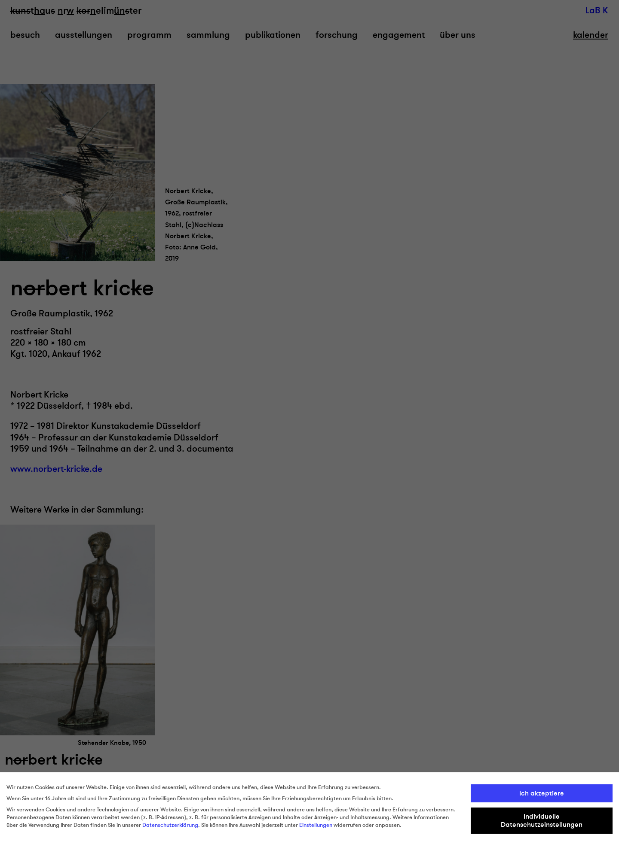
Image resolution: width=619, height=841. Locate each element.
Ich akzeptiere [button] (541, 793)
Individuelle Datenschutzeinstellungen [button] (541, 820)
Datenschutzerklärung (170, 825)
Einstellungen (315, 825)
